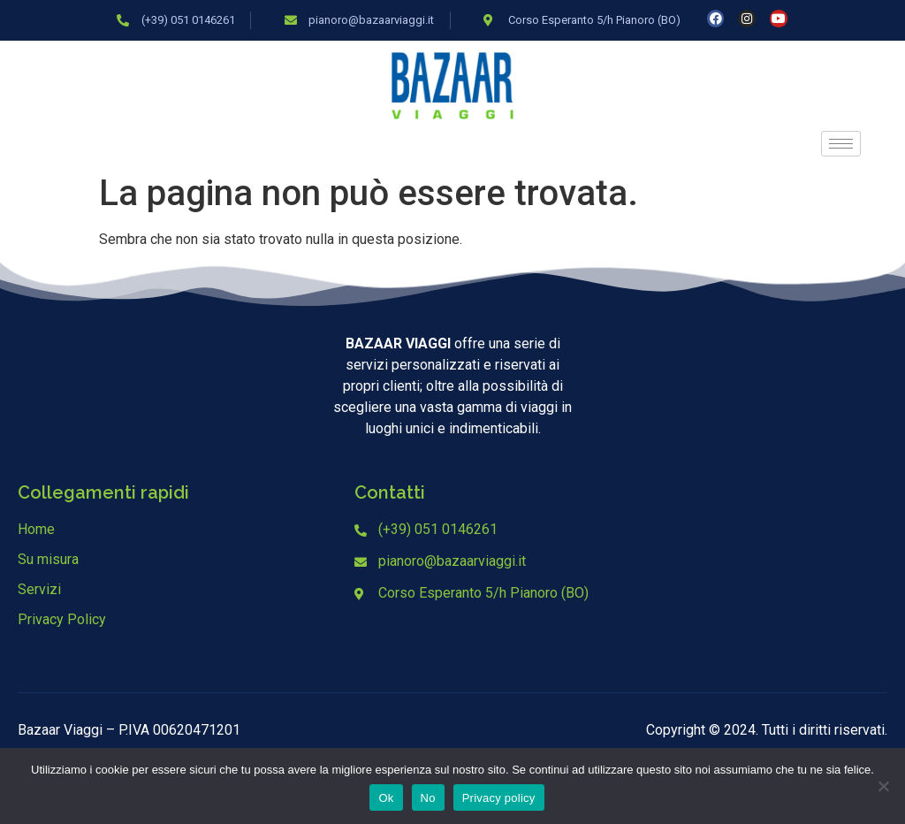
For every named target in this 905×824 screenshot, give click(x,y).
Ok (385, 798)
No (428, 798)
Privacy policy (499, 798)
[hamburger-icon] (841, 143)
